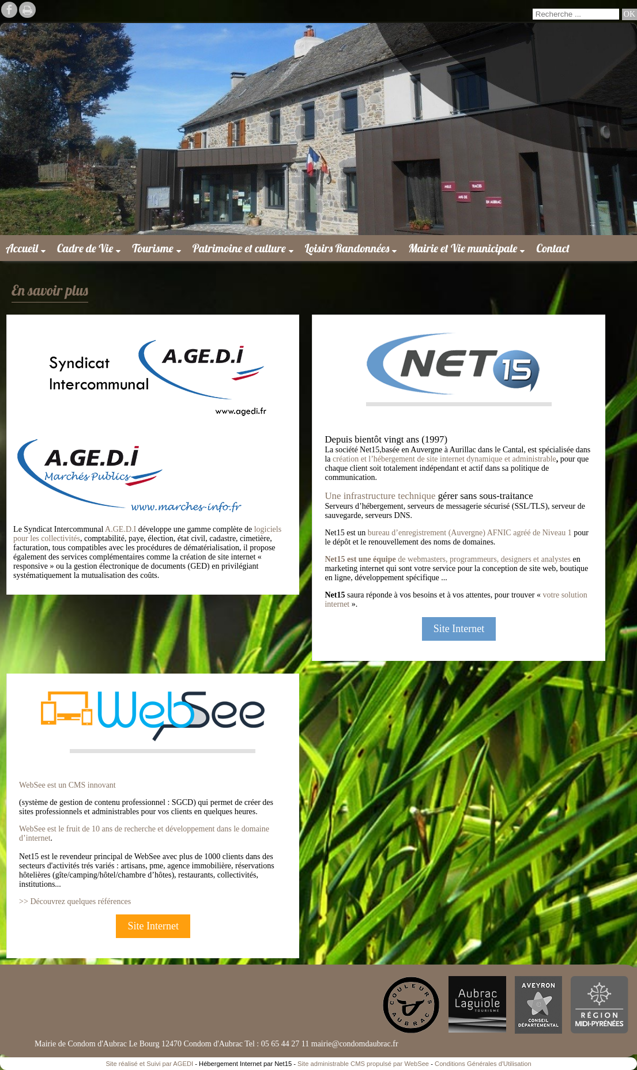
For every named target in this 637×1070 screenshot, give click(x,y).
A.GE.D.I (120, 529)
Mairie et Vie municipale (462, 248)
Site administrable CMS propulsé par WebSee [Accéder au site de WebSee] (363, 1063)
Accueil (22, 248)
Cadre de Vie (85, 248)
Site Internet (459, 628)
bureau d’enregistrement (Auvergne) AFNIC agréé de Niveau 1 (470, 532)
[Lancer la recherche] (629, 14)
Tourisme (152, 248)
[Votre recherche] (576, 14)
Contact (553, 248)
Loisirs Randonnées (347, 248)
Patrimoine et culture (239, 248)
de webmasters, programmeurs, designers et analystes (448, 559)
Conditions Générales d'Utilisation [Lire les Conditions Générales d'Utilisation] (483, 1063)
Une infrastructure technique (380, 495)
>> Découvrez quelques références (75, 901)
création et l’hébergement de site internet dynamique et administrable (444, 459)
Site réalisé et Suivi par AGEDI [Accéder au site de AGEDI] (149, 1063)
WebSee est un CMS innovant (67, 785)
